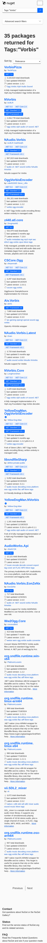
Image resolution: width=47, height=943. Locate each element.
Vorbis (13, 86)
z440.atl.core (13, 220)
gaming (13, 320)
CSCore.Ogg (13, 260)
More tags (28, 242)
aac (34, 239)
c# (27, 127)
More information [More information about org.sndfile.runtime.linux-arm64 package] (17, 736)
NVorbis (10, 99)
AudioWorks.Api (16, 545)
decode (22, 565)
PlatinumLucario (14, 662)
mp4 (30, 239)
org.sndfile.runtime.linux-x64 (19, 744)
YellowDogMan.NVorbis (21, 499)
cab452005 (12, 183)
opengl (20, 320)
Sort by (8, 61)
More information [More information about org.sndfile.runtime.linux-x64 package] (17, 781)
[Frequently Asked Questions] (5, 934)
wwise (9, 640)
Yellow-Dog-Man (14, 420)
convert (29, 565)
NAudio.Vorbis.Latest (20, 333)
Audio (23, 86)
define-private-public (16, 463)
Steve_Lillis (23, 183)
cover (10, 568)
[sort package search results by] (27, 61)
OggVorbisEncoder (18, 179)
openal (26, 320)
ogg (8, 127)
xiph (18, 127)
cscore (10, 287)
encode (15, 565)
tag (22, 239)
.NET (36, 127)
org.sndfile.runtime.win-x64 (22, 657)
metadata (16, 239)
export (36, 565)
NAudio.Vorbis (15, 139)
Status (6, 921)
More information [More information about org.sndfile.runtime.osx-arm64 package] (17, 871)
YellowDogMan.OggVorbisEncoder (18, 412)
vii (8, 791)
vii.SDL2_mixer (15, 788)
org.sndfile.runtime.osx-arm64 (22, 834)
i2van (9, 336)
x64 (19, 804)
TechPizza (11, 70)
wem (15, 640)
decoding (22, 487)
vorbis (13, 127)
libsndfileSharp (15, 459)
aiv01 (9, 304)
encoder (19, 207)
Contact (7, 908)
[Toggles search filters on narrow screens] (40, 21)
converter (36, 640)
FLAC (18, 568)
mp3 (26, 239)
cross (28, 487)
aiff (22, 489)
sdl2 (26, 804)
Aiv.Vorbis (11, 300)
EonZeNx (11, 587)
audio (22, 127)
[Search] (40, 10)
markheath (18, 143)
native (9, 804)
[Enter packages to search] (19, 10)
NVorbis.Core (14, 370)
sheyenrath (12, 263)
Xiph (19, 86)
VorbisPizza (13, 67)
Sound (30, 86)
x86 (15, 804)
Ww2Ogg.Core (15, 621)
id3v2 (6, 242)
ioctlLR (10, 103)
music (14, 487)
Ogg (8, 86)
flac (19, 489)
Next (30, 888)
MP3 (23, 568)
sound (31, 127)
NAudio (34, 167)
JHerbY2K (11, 549)
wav (6, 489)
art (14, 568)
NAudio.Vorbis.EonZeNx (22, 583)
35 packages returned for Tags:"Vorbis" (21, 42)
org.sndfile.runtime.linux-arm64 (19, 699)
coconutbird (12, 624)
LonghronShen (13, 374)
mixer (31, 804)
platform (35, 487)
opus (21, 242)
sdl (22, 804)
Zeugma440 (12, 223)
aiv (8, 320)
